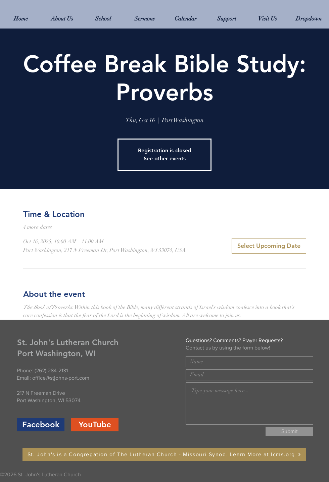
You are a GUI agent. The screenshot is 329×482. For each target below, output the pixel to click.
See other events (165, 158)
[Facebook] (40, 424)
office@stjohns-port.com (60, 378)
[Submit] (289, 431)
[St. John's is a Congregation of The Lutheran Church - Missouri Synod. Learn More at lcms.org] (164, 454)
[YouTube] (95, 424)
